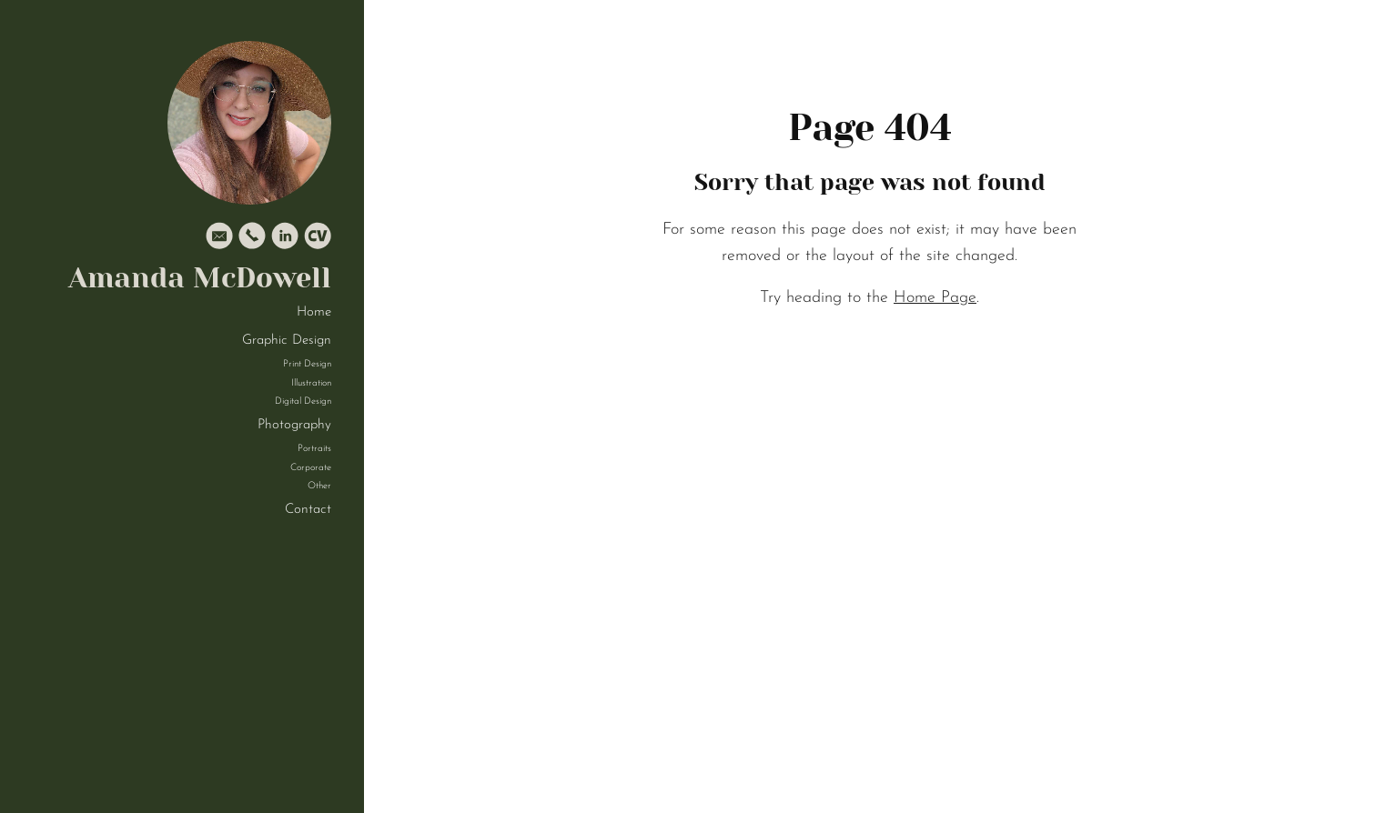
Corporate (310, 468)
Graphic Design (286, 340)
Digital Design (303, 401)
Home (314, 312)
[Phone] (252, 239)
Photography (294, 425)
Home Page (935, 297)
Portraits (314, 449)
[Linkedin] (284, 239)
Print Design (307, 364)
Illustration (311, 383)
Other (319, 486)
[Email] (219, 239)
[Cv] (317, 239)
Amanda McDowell (199, 278)
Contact (308, 510)
